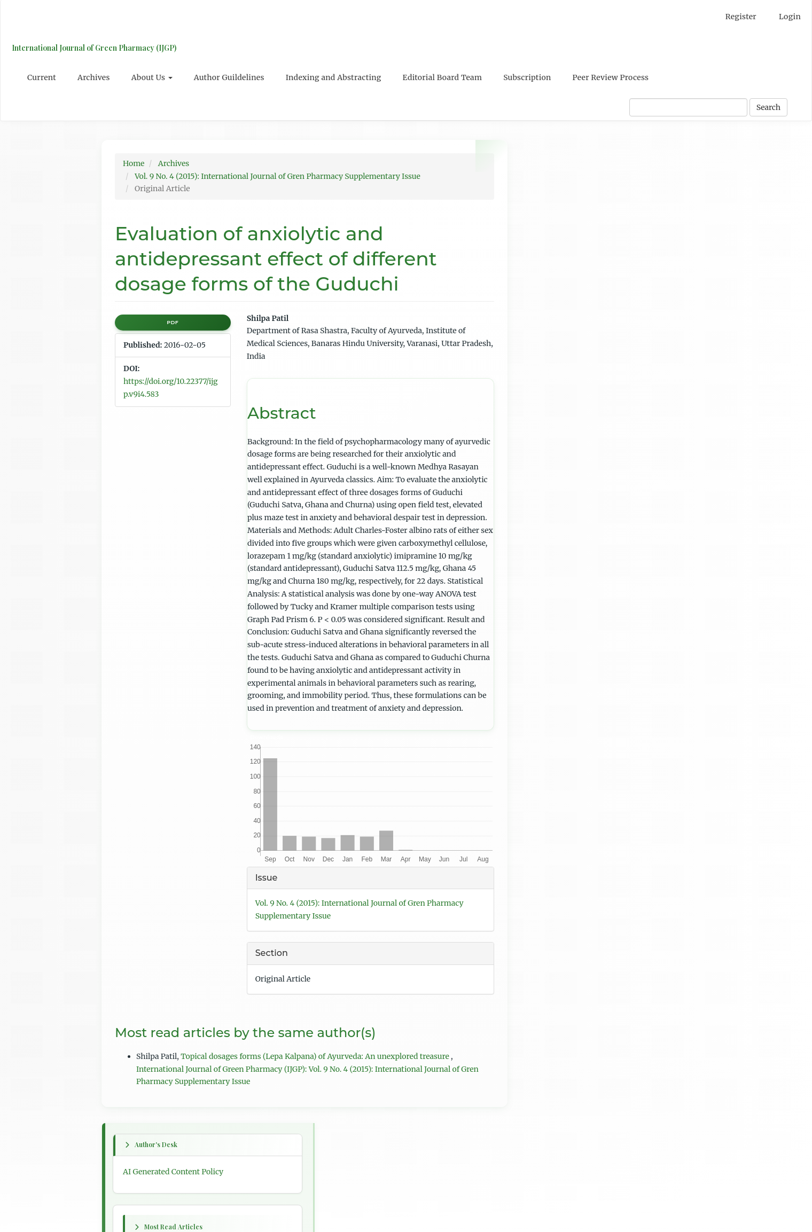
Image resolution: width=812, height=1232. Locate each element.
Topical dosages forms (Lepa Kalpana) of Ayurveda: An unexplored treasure (316, 1056)
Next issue (547, 550)
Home (133, 163)
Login (790, 16)
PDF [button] (172, 322)
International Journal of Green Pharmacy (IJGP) (93, 48)
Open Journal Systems (568, 1042)
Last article (549, 755)
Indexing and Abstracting (333, 77)
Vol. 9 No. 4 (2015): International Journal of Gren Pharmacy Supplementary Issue (277, 176)
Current (41, 77)
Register (740, 16)
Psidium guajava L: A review (579, 311)
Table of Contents (560, 813)
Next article (550, 684)
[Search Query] (688, 107)
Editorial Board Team (442, 77)
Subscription (527, 77)
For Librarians (554, 996)
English (542, 885)
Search (768, 107)
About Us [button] (152, 77)
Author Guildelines (229, 77)
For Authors (550, 976)
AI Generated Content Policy (579, 188)
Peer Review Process (611, 77)
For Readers (550, 956)
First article (549, 569)
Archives (93, 77)
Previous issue (554, 530)
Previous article (556, 614)
